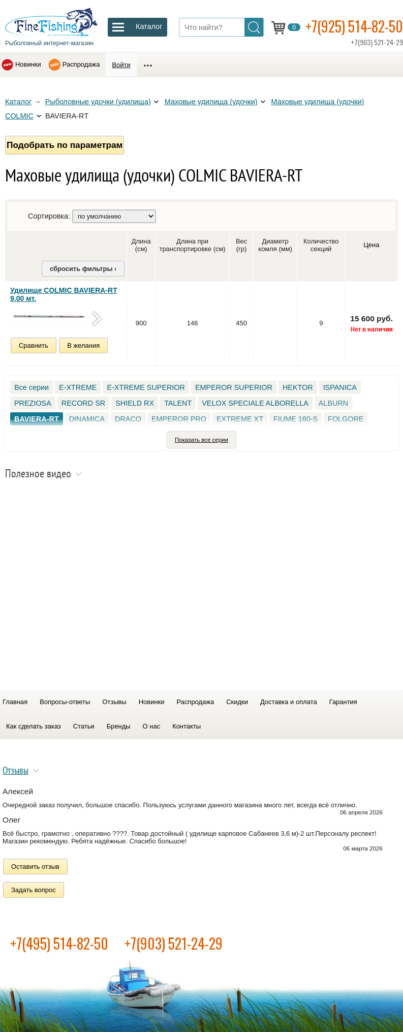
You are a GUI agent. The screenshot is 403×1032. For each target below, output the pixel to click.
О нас (152, 726)
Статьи (84, 726)
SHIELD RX (134, 403)
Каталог (18, 102)
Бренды (119, 726)
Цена (371, 245)
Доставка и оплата (288, 702)
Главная (15, 702)
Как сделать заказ (33, 726)
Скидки (237, 702)
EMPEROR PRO (178, 419)
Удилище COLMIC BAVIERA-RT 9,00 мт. (63, 294)
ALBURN (333, 403)
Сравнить (33, 345)
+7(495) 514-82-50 (59, 943)
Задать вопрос (33, 890)
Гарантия (343, 702)
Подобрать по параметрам (64, 145)
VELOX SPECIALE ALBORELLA (255, 403)
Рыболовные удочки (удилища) (98, 102)
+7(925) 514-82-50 (354, 26)
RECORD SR (83, 403)
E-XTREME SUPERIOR (146, 387)
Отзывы (114, 702)
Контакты (186, 726)
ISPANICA (340, 387)
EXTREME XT (239, 419)
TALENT (178, 403)
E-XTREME (78, 387)
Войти (121, 65)
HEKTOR (298, 387)
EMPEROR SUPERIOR (233, 387)
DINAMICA (87, 419)
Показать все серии (201, 440)
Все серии (31, 387)
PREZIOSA (32, 403)
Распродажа (81, 64)
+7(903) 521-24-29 (174, 943)
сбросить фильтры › (83, 268)
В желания (83, 345)
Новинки (28, 64)
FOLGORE (345, 419)
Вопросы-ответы (65, 702)
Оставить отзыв (35, 866)
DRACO (128, 419)
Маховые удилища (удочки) (211, 102)
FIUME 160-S (295, 419)
